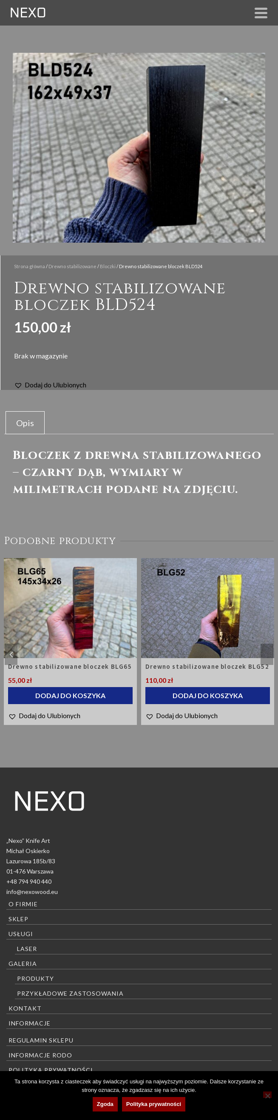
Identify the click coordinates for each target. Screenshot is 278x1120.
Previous (11, 654)
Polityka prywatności (51, 1070)
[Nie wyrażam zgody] (267, 1094)
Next (267, 654)
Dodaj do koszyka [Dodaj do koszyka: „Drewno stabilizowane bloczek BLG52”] (208, 695)
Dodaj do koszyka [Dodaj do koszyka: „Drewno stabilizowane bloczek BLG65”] (70, 695)
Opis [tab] (25, 423)
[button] (50, 385)
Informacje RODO (40, 1055)
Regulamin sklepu (41, 1040)
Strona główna (29, 266)
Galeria (23, 963)
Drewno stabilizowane (72, 266)
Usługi (21, 933)
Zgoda (105, 1104)
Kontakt (25, 1008)
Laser (27, 948)
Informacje (30, 1023)
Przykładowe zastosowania (70, 993)
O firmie (23, 904)
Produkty (35, 978)
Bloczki (108, 266)
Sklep (18, 918)
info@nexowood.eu (32, 891)
